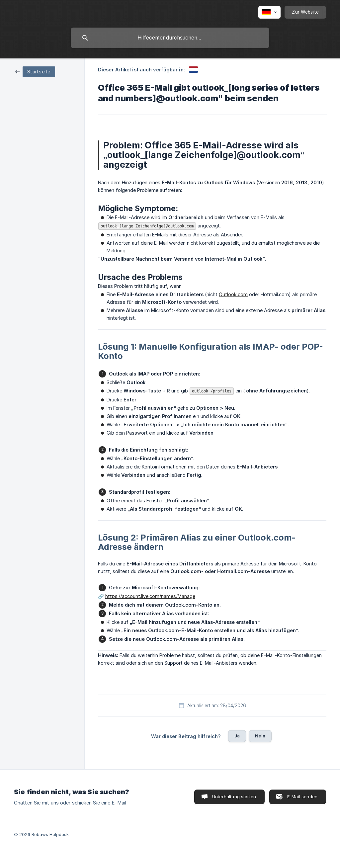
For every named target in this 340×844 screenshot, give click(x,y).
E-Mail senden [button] (302, 796)
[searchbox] (170, 38)
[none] (269, 12)
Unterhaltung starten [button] (234, 796)
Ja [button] (237, 735)
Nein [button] (260, 735)
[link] (35, 71)
